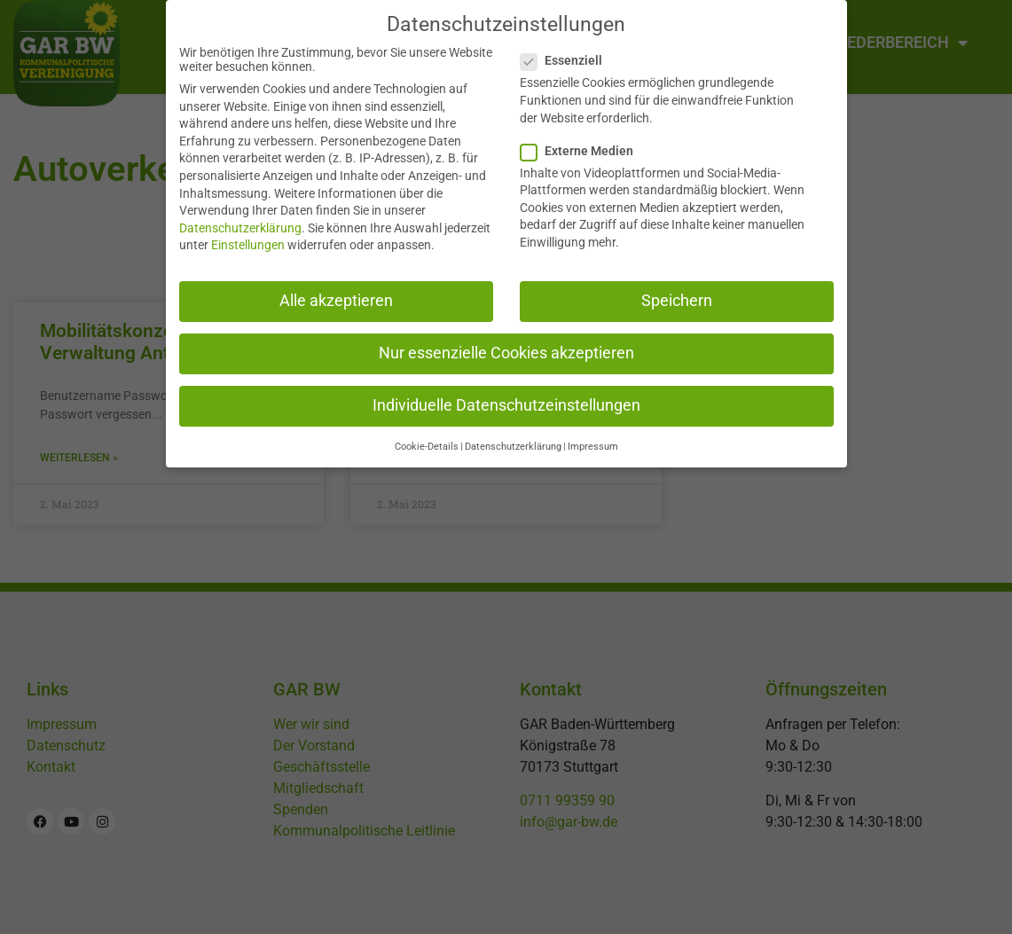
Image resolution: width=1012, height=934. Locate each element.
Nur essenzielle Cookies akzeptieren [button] (506, 343)
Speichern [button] (676, 291)
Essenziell (567, 51)
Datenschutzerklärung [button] (513, 437)
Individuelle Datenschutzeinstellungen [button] (506, 395)
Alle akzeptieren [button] (336, 291)
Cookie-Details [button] (427, 437)
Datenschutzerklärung (240, 218)
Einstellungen (248, 236)
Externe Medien (582, 141)
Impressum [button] (593, 437)
